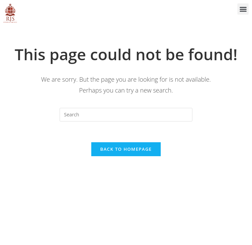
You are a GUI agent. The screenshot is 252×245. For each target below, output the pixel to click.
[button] (243, 9)
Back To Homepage (126, 149)
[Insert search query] (126, 114)
